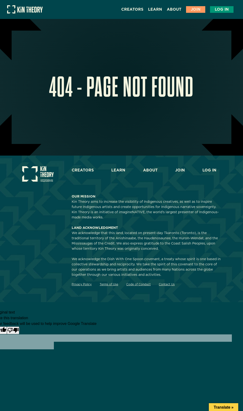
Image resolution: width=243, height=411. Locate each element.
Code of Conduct (138, 284)
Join (196, 9)
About (174, 9)
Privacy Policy (82, 284)
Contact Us (167, 284)
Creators (132, 9)
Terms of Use (109, 284)
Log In (222, 9)
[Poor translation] (13, 330)
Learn (155, 9)
